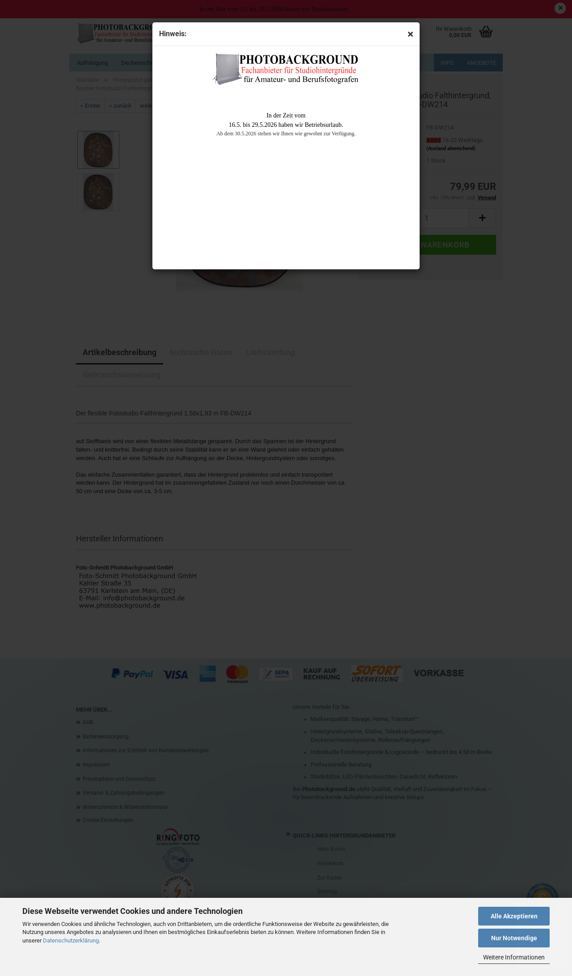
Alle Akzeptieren (514, 916)
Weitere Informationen (514, 957)
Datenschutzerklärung (71, 940)
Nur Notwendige (514, 938)
